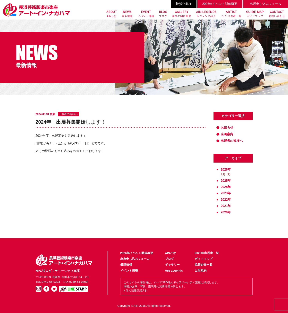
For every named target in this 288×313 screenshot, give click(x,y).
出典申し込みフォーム (135, 258)
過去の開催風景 (181, 13)
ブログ (163, 13)
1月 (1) (225, 174)
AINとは (111, 13)
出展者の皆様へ (232, 140)
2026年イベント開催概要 (219, 3)
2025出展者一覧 (231, 13)
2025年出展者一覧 (207, 253)
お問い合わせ (277, 13)
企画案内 (227, 134)
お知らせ (227, 127)
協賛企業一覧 (203, 264)
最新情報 (127, 13)
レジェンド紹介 (206, 13)
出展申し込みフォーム (265, 3)
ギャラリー (172, 264)
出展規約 (200, 270)
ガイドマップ (255, 13)
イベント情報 (146, 13)
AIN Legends (174, 270)
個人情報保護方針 (137, 290)
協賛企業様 (184, 3)
